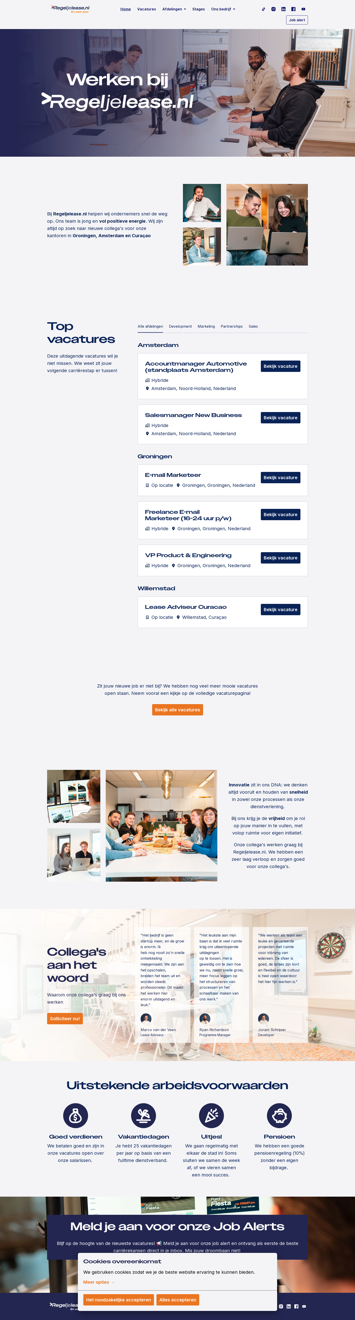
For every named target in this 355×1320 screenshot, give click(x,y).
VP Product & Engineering (188, 555)
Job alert (297, 20)
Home (125, 9)
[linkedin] (283, 9)
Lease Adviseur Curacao (186, 607)
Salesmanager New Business (193, 415)
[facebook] (293, 9)
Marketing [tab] (206, 326)
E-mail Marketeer (173, 475)
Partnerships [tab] (232, 326)
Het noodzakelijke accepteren (118, 1300)
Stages (198, 9)
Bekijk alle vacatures (177, 709)
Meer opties (98, 1282)
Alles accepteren (177, 1300)
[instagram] (273, 9)
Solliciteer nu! (65, 1018)
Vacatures (146, 9)
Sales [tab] (253, 326)
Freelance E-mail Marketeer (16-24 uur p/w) (188, 515)
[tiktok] (263, 9)
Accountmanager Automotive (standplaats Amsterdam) (196, 367)
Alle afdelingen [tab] (150, 326)
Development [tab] (180, 326)
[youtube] (303, 9)
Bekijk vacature (280, 366)
